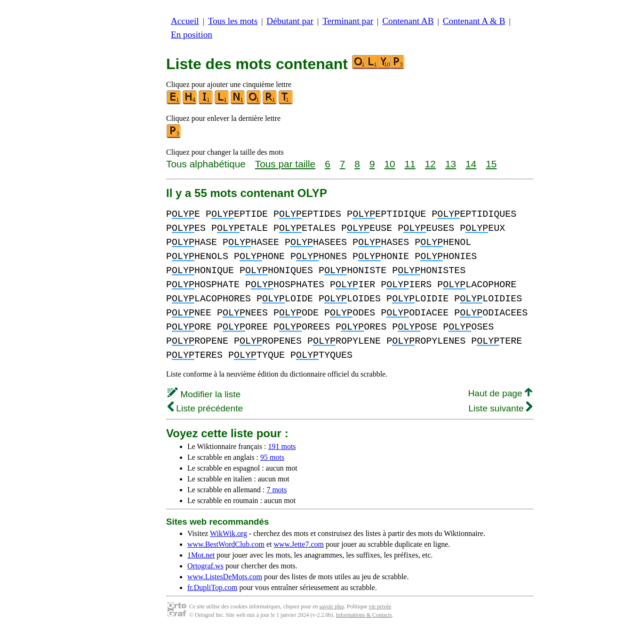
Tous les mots (232, 21)
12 (430, 163)
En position (191, 34)
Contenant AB (407, 21)
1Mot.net (201, 555)
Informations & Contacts (364, 615)
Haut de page (500, 393)
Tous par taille (285, 163)
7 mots (276, 490)
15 (491, 163)
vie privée (380, 606)
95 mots (272, 457)
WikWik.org (228, 533)
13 (450, 163)
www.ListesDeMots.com (224, 577)
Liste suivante (500, 408)
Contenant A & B (474, 21)
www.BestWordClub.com (225, 544)
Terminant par (347, 21)
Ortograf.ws (205, 566)
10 (389, 163)
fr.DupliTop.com (212, 587)
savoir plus (332, 606)
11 (410, 163)
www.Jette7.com (298, 544)
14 (470, 163)
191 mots (282, 446)
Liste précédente (205, 408)
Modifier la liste (204, 394)
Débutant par (289, 21)
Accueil (185, 21)
